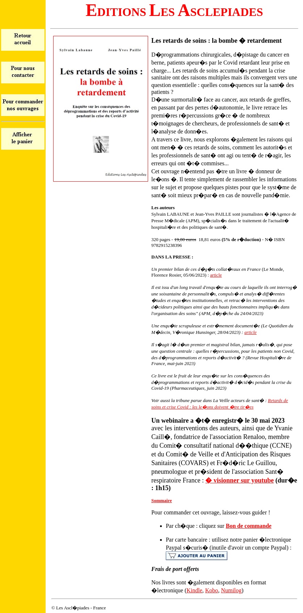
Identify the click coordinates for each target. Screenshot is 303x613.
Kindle (194, 590)
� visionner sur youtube (239, 480)
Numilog (231, 590)
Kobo (211, 590)
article (216, 275)
